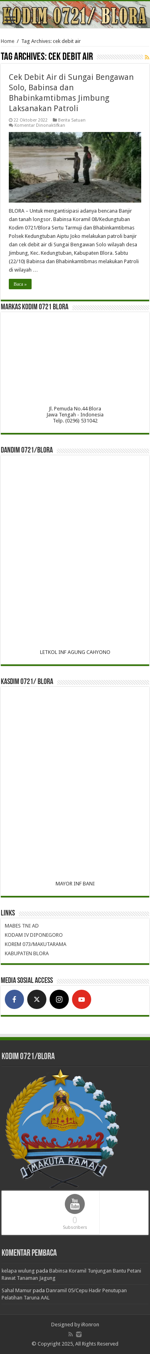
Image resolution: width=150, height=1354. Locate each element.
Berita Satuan (72, 120)
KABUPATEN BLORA (27, 953)
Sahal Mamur (17, 1290)
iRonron (90, 1325)
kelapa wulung (18, 1271)
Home (7, 41)
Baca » (20, 284)
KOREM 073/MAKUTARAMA (35, 944)
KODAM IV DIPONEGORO (34, 935)
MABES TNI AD (22, 926)
